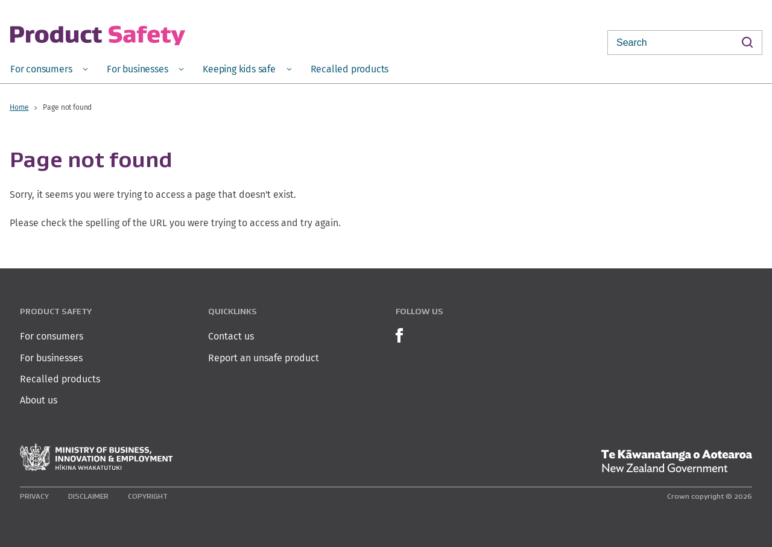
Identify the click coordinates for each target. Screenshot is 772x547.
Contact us (231, 336)
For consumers (51, 336)
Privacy (34, 496)
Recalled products (60, 379)
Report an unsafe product (263, 358)
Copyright (148, 496)
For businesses (51, 358)
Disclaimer (88, 496)
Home (19, 107)
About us (38, 400)
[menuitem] (49, 68)
